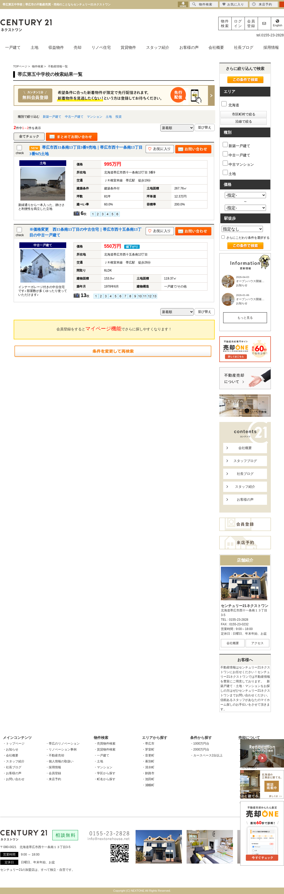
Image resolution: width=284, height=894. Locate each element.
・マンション (103, 767)
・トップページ (13, 743)
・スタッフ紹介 (13, 761)
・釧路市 (148, 773)
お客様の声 (189, 47)
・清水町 (148, 767)
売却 (77, 47)
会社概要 (216, 47)
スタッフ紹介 (157, 47)
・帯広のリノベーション (63, 743)
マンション (94, 116)
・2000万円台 (200, 749)
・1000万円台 (200, 743)
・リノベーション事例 (61, 749)
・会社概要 (10, 755)
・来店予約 (53, 779)
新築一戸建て (52, 116)
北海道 (230, 105)
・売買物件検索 (104, 743)
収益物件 (56, 47)
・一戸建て (101, 755)
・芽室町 (148, 749)
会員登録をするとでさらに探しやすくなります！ (114, 328)
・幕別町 (148, 761)
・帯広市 (148, 743)
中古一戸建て (74, 116)
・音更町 (148, 755)
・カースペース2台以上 (206, 755)
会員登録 (251, 23)
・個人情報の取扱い (59, 761)
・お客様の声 (12, 773)
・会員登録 (53, 773)
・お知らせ (10, 749)
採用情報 (271, 47)
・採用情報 (53, 767)
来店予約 (262, 4)
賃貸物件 (128, 47)
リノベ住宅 (101, 47)
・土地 (98, 761)
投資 (118, 116)
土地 (34, 47)
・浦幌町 (148, 785)
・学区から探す (104, 773)
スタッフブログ (245, 461)
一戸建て (13, 47)
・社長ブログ (12, 767)
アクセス (257, 643)
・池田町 (148, 779)
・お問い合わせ (13, 779)
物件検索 (225, 23)
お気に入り (233, 4)
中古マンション (238, 163)
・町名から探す (104, 779)
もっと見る (245, 318)
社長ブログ (243, 47)
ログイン (238, 23)
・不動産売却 (55, 755)
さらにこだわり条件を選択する (245, 238)
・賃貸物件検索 (104, 749)
